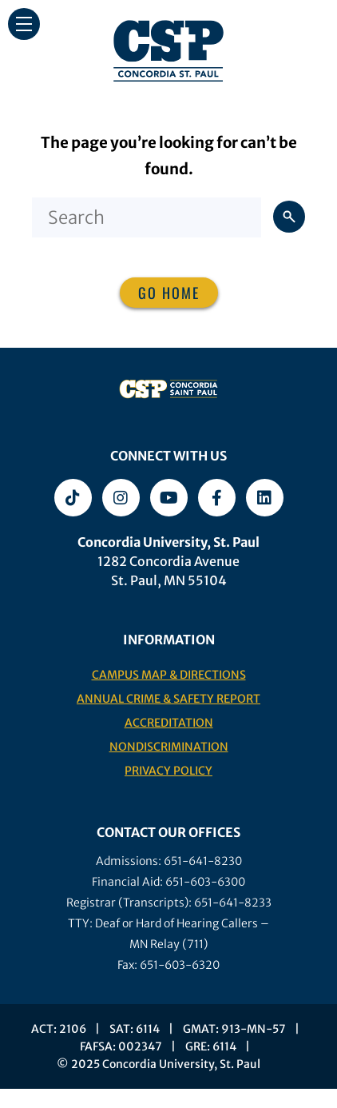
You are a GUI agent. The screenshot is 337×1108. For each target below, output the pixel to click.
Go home (169, 292)
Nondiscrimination (168, 746)
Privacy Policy (168, 770)
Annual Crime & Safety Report (168, 699)
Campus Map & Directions (169, 675)
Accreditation (169, 722)
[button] (24, 24)
